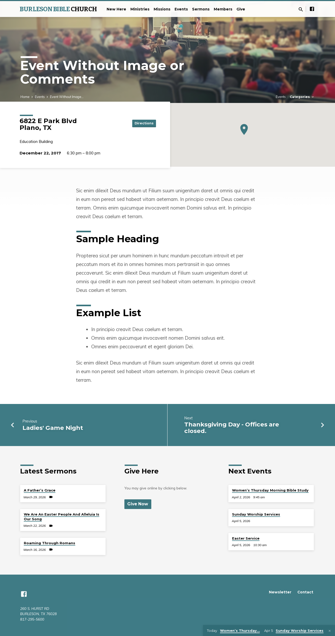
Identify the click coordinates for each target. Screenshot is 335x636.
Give (240, 9)
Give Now (138, 504)
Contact (305, 592)
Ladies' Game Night (52, 427)
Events (181, 9)
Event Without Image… (67, 97)
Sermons (201, 9)
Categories (302, 97)
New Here (116, 9)
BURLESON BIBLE (58, 9)
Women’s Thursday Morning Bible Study (270, 490)
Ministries (139, 9)
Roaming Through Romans (49, 543)
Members (223, 9)
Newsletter (280, 592)
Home (25, 97)
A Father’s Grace (39, 490)
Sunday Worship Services (256, 514)
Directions (142, 123)
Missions (162, 9)
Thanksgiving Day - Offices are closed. (231, 428)
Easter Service (245, 538)
